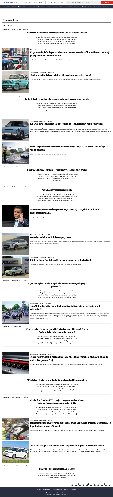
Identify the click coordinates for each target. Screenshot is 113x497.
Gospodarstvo (36, 7)
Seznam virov (105, 7)
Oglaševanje (73, 489)
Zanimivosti (54, 7)
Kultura (84, 7)
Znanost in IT (77, 7)
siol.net (50, 2)
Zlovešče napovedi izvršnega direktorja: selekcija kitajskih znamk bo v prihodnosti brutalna (64, 211)
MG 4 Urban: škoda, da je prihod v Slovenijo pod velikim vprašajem (57, 380)
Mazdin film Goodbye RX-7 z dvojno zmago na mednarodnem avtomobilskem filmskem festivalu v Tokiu (57, 402)
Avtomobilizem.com (17, 166)
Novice (30, 2)
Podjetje (39, 489)
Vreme (40, 2)
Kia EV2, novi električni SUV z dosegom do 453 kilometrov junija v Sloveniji (66, 123)
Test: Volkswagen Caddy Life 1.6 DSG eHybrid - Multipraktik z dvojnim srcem (67, 445)
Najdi (107, 3)
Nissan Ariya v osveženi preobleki (57, 190)
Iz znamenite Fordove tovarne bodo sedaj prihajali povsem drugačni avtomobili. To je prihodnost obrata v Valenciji (70, 424)
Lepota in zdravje (92, 7)
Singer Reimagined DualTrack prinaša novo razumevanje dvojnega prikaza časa (57, 285)
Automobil (42, 121)
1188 (61, 2)
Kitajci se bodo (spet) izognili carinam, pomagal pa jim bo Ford (60, 260)
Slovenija (14, 7)
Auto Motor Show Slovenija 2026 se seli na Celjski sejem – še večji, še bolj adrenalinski (65, 307)
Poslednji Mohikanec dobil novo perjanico (50, 237)
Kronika (48, 7)
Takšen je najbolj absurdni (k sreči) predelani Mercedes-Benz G (60, 75)
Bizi (55, 2)
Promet (36, 2)
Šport (42, 7)
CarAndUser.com (16, 29)
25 (109, 484)
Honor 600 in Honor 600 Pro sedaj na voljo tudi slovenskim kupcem (57, 32)
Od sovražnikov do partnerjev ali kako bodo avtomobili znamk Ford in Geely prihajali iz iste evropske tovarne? (57, 331)
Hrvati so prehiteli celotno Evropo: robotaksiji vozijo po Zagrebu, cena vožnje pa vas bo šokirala (69, 148)
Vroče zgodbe (6, 7)
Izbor (99, 7)
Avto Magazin (42, 49)
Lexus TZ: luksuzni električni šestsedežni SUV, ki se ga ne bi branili (57, 170)
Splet (26, 2)
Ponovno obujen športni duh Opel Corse (57, 469)
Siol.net (41, 303)
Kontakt (66, 489)
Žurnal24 (41, 234)
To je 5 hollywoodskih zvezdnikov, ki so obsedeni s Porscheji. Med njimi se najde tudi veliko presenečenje (69, 358)
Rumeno (61, 7)
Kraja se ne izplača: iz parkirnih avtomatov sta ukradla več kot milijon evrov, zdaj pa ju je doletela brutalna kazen (69, 54)
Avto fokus (15, 96)
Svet (30, 7)
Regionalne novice (23, 7)
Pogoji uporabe (46, 489)
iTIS (58, 2)
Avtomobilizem (68, 7)
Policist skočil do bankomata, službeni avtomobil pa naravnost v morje (57, 99)
